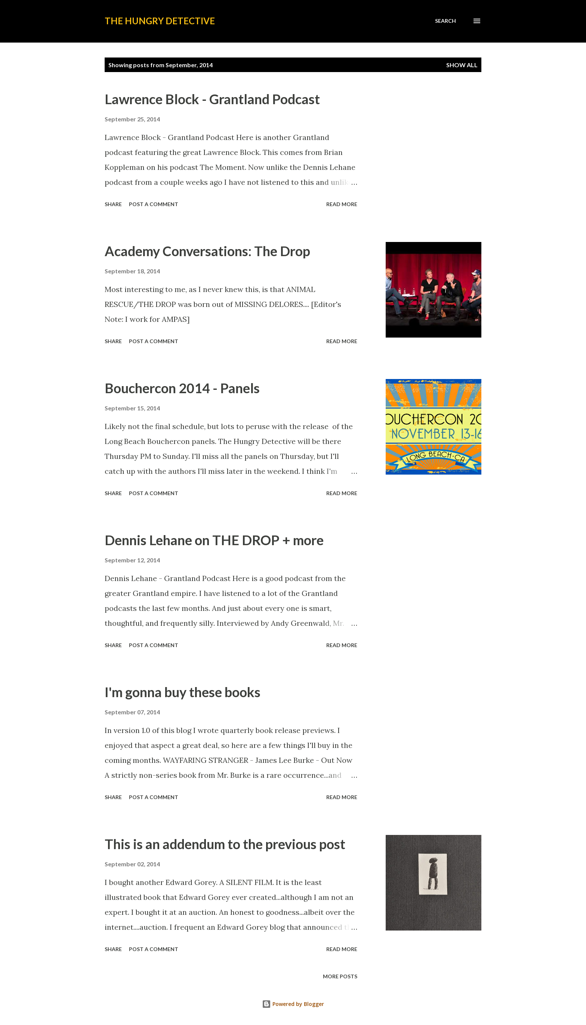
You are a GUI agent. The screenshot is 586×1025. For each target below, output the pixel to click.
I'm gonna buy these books (182, 692)
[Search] (445, 20)
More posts (340, 976)
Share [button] (113, 204)
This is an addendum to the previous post (225, 844)
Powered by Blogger (293, 1003)
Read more (341, 204)
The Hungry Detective (160, 20)
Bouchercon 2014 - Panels (182, 388)
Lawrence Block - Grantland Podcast (212, 99)
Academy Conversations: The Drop (207, 251)
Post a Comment (153, 204)
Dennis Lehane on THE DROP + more (214, 540)
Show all (462, 64)
